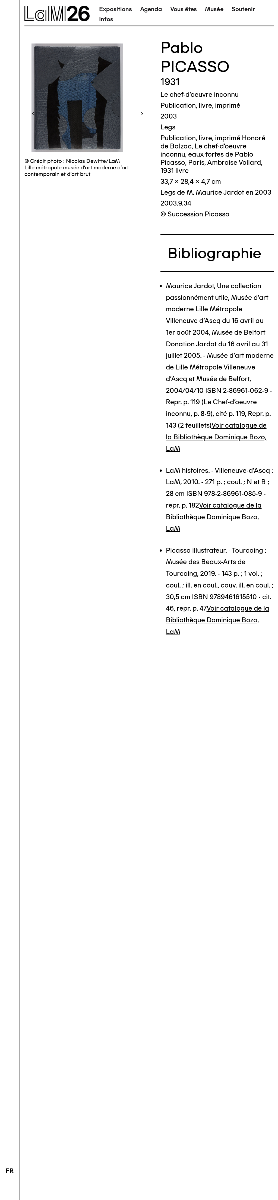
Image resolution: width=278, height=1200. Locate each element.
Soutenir (243, 9)
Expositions (115, 9)
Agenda (151, 9)
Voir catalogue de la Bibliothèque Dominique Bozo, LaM (216, 437)
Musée (214, 9)
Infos (106, 19)
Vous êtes (183, 9)
